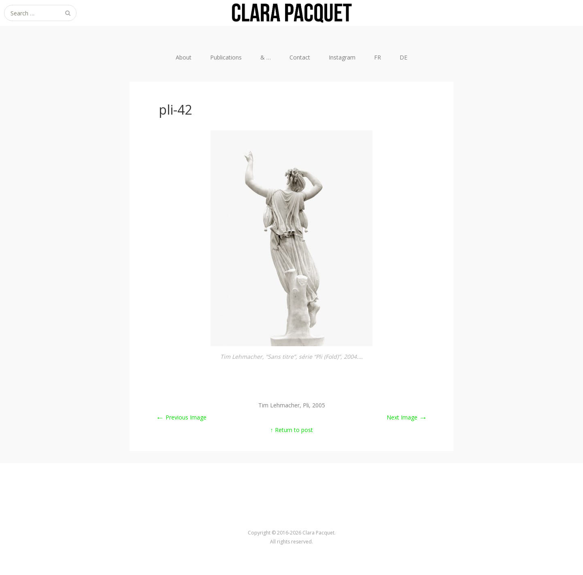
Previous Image (181, 417)
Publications (226, 57)
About (183, 57)
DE (403, 57)
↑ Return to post (291, 430)
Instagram (342, 57)
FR (377, 57)
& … (265, 57)
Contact (299, 57)
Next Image (407, 417)
